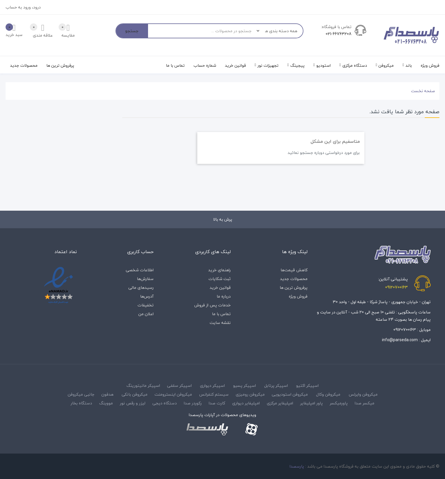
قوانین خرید (220, 287)
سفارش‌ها (145, 278)
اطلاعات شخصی (140, 270)
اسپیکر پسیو (244, 385)
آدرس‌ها (147, 296)
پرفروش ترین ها (294, 287)
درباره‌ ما (224, 296)
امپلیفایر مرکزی (280, 403)
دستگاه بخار (81, 403)
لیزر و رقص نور (132, 403)
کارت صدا (217, 403)
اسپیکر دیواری (212, 385)
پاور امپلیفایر (311, 403)
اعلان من (146, 313)
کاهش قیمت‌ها (294, 270)
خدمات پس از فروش (212, 305)
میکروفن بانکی (134, 394)
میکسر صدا (364, 403)
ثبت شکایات (219, 278)
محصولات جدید (294, 278)
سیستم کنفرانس (214, 394)
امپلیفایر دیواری (246, 403)
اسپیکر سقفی (179, 385)
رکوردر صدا (193, 403)
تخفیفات (145, 305)
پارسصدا (297, 466)
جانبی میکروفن (81, 394)
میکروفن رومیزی (250, 394)
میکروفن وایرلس (363, 394)
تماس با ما (221, 313)
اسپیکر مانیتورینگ (143, 385)
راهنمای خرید (219, 270)
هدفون (107, 394)
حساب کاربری (140, 252)
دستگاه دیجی (164, 403)
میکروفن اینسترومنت (173, 394)
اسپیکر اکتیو (307, 385)
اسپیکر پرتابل (276, 385)
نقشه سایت (220, 322)
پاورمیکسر (339, 403)
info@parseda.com (400, 340)
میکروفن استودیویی (290, 394)
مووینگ (106, 403)
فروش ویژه (298, 296)
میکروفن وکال (328, 394)
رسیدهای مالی (141, 287)
